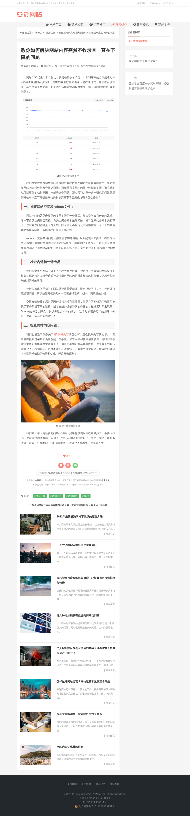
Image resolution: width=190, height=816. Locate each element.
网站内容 (63, 334)
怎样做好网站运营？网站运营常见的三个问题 (83, 681)
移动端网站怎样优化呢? (143, 61)
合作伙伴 (167, 3)
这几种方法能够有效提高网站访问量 (78, 615)
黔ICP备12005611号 (95, 802)
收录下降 (41, 496)
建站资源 (141, 24)
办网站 (38, 480)
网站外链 (73, 496)
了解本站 (154, 3)
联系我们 (100, 784)
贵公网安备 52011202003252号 (95, 806)
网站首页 (54, 24)
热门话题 (141, 3)
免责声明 (72, 784)
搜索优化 (119, 24)
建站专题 (162, 24)
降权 (87, 496)
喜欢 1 (68, 456)
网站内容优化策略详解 (70, 747)
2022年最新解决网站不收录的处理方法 (80, 516)
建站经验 (76, 24)
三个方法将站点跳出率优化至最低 (77, 545)
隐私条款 (114, 784)
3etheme (105, 798)
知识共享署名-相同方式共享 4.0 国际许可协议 (68, 473)
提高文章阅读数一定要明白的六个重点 (79, 714)
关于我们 (86, 784)
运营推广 (98, 24)
